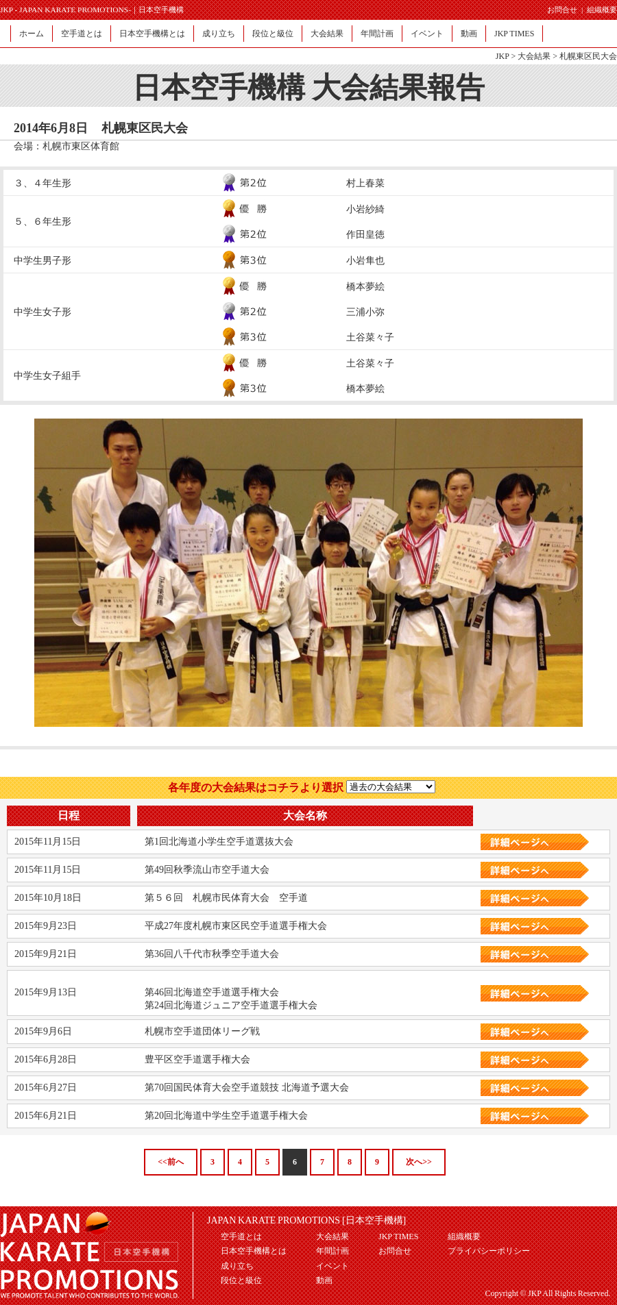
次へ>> (419, 1162)
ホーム (31, 33)
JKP (502, 56)
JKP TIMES (514, 33)
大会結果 (327, 33)
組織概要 (602, 9)
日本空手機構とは (152, 33)
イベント (427, 33)
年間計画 (377, 33)
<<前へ (171, 1162)
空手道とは (81, 33)
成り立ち (218, 33)
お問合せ (562, 9)
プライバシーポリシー (489, 1251)
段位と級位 (272, 33)
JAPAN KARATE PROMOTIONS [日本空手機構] (306, 1220)
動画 (469, 33)
